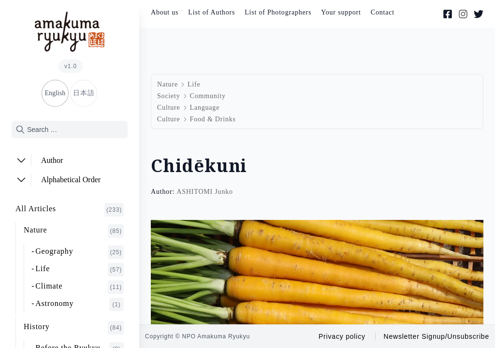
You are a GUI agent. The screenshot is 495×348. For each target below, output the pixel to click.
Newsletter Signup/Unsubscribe (436, 336)
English (54, 93)
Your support (341, 12)
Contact (382, 12)
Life (79, 269)
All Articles (69, 210)
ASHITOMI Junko (204, 191)
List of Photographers (278, 12)
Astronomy (79, 304)
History (74, 327)
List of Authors (211, 12)
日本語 (83, 93)
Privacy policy (342, 336)
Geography (79, 252)
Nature (74, 231)
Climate (79, 287)
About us (164, 12)
